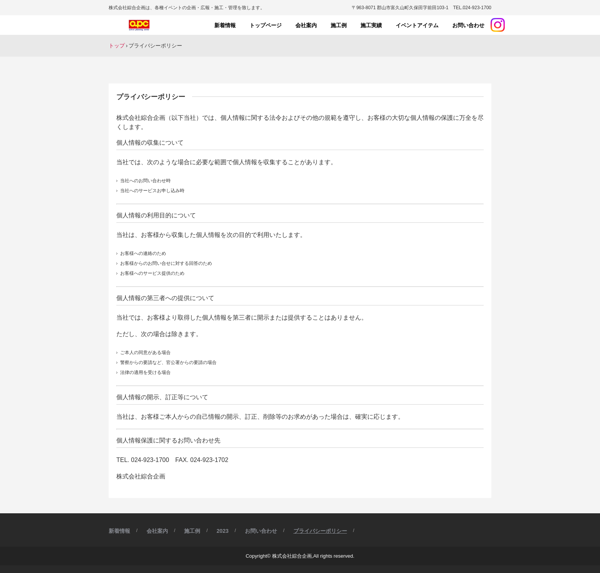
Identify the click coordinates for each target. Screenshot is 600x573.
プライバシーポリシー (320, 531)
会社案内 (306, 25)
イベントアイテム (417, 25)
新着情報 (225, 25)
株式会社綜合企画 (140, 25)
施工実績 (371, 25)
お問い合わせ (468, 25)
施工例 (339, 25)
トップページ (265, 25)
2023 (222, 531)
